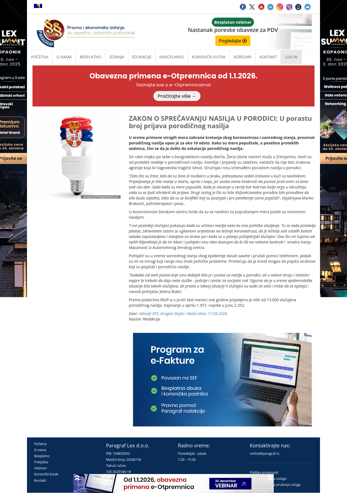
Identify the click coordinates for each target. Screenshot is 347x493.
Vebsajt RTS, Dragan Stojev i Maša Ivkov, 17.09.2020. (183, 313)
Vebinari (40, 468)
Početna (39, 56)
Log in (291, 56)
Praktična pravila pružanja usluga (275, 484)
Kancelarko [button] (171, 56)
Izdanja (116, 56)
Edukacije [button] (141, 56)
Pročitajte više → (177, 96)
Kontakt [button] (268, 56)
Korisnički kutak (46, 474)
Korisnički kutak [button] (209, 56)
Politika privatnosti (264, 472)
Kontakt (40, 480)
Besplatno (90, 56)
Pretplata (41, 462)
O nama (64, 56)
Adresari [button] (242, 56)
